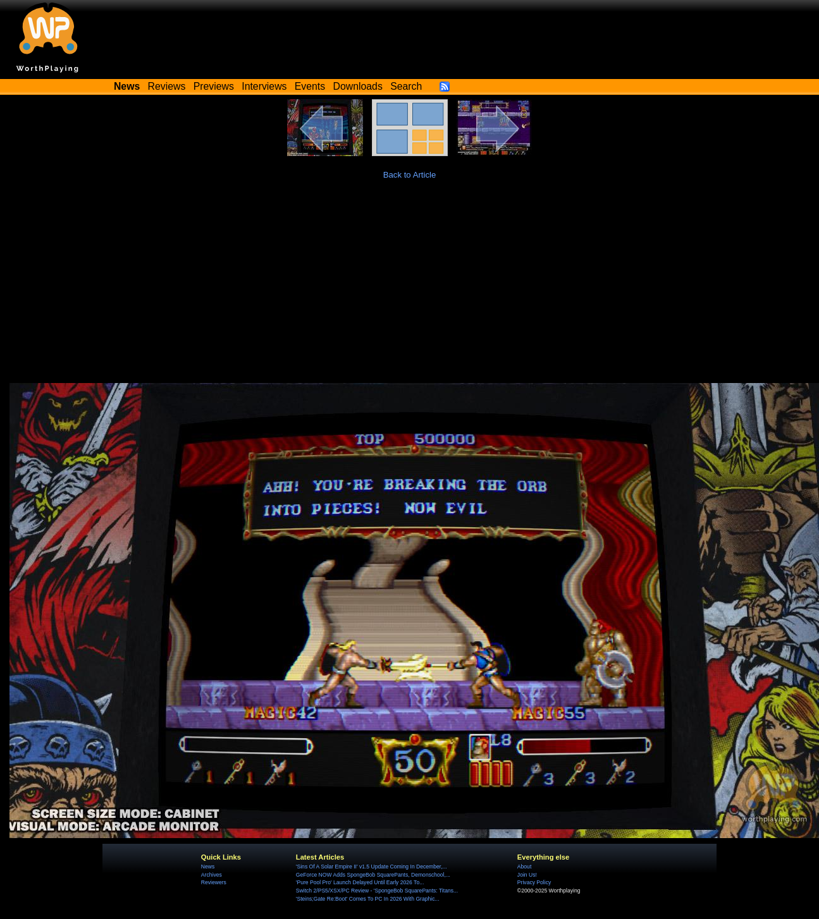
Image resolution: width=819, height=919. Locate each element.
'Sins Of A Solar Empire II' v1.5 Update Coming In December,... (371, 866)
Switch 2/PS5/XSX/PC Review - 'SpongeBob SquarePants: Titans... (377, 890)
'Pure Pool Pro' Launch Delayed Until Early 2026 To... (360, 882)
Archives (211, 875)
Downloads (358, 86)
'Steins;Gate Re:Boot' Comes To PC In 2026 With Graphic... (368, 899)
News (207, 866)
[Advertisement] (409, 288)
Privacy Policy (534, 882)
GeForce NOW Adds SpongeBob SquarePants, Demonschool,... (373, 875)
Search (406, 86)
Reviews (167, 86)
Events (310, 86)
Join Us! (527, 875)
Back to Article (409, 175)
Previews (214, 86)
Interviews (264, 86)
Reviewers (213, 882)
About (524, 866)
